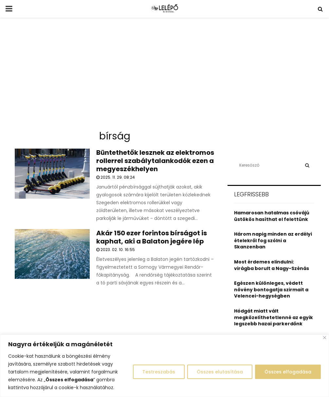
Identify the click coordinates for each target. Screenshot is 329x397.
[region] (164, 365)
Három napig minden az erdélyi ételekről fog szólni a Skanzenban (273, 240)
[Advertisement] (164, 76)
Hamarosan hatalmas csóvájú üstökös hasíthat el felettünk (271, 216)
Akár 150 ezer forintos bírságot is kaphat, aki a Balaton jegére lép (151, 237)
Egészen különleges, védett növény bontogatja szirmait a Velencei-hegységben (271, 289)
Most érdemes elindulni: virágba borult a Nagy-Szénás (271, 265)
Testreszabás (158, 372)
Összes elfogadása (288, 372)
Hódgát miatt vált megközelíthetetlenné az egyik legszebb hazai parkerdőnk (273, 317)
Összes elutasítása (220, 372)
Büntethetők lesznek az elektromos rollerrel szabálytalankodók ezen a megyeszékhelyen (155, 160)
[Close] (324, 337)
